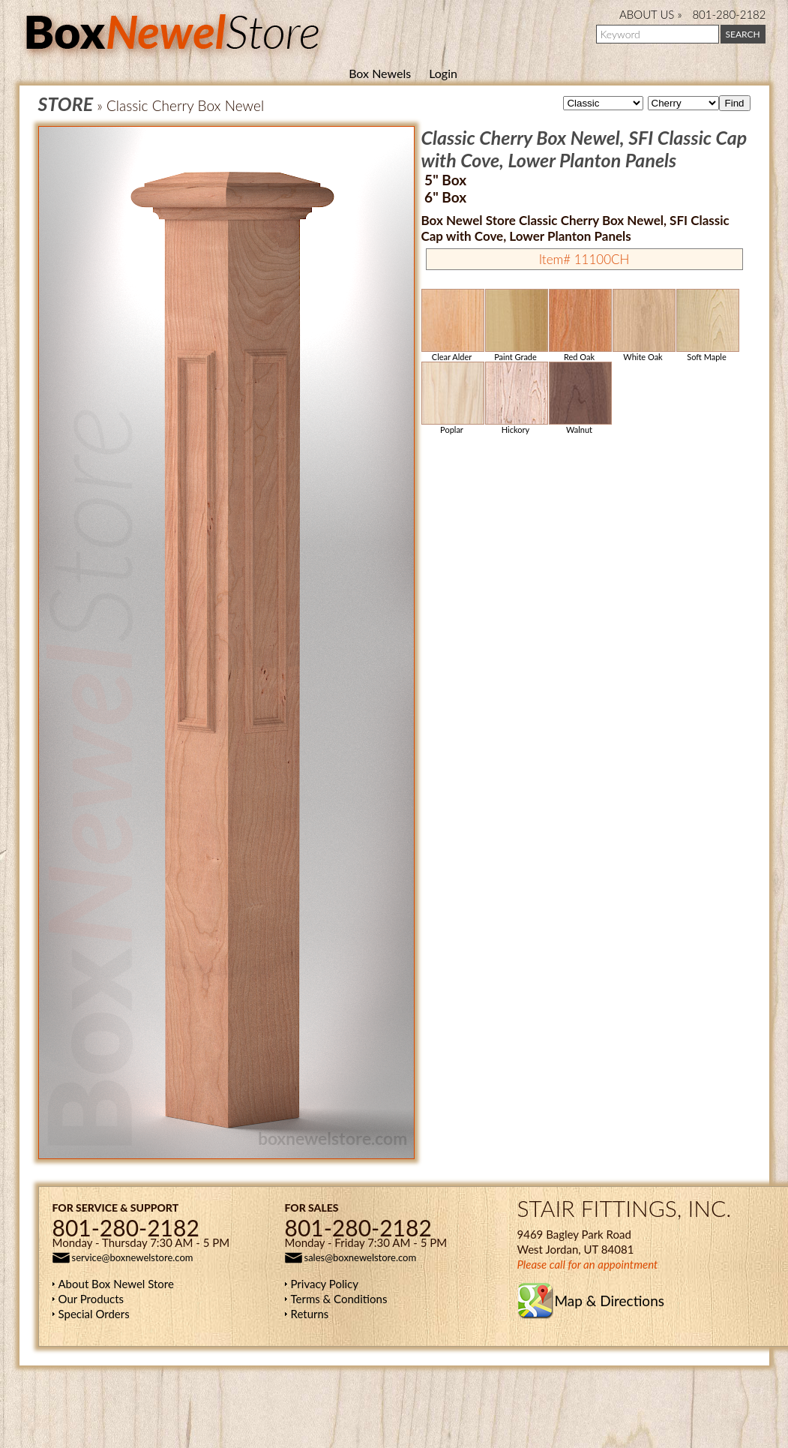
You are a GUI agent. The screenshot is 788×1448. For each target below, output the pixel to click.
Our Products (91, 1298)
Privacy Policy (324, 1283)
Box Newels (380, 73)
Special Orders (94, 1313)
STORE (66, 103)
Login (443, 73)
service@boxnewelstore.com (132, 1257)
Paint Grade (516, 325)
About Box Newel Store (116, 1283)
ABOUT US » (650, 14)
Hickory (516, 398)
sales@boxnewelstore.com (360, 1257)
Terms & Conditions (339, 1298)
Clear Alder (452, 325)
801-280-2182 (729, 14)
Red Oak (579, 325)
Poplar (452, 398)
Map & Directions (609, 1300)
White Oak (643, 325)
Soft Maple (707, 325)
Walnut (579, 398)
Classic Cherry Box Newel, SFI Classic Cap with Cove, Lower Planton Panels (584, 148)
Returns (310, 1313)
